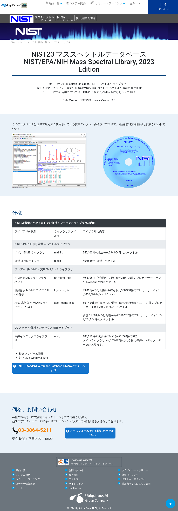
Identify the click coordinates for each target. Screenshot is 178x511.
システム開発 (77, 3)
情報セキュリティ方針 (134, 479)
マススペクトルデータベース (44, 19)
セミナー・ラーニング (108, 3)
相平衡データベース (65, 19)
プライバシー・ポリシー (135, 470)
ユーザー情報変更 (25, 483)
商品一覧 (54, 3)
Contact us (75, 488)
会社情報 (73, 474)
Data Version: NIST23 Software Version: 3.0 (89, 100)
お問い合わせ (163, 9)
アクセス (73, 479)
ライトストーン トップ (22, 42)
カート (19, 488)
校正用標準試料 (85, 18)
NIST (54, 42)
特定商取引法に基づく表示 (136, 483)
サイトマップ (76, 483)
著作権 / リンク (130, 474)
